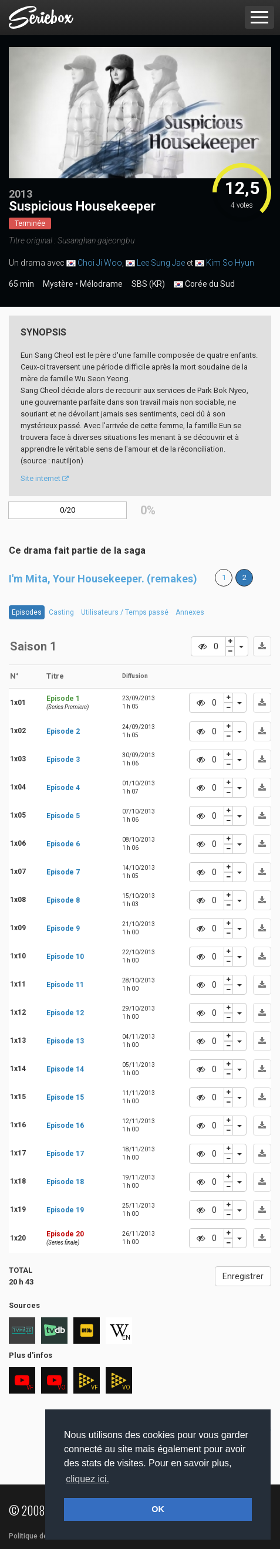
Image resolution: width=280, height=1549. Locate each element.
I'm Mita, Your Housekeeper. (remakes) (103, 578)
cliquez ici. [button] (87, 1479)
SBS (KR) (148, 284)
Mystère (58, 284)
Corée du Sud (204, 284)
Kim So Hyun (230, 262)
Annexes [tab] (190, 612)
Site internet (45, 478)
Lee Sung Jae (161, 262)
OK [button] (157, 1509)
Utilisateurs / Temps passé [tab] (124, 612)
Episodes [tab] (27, 612)
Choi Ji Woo (99, 262)
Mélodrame (101, 284)
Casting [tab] (61, 612)
